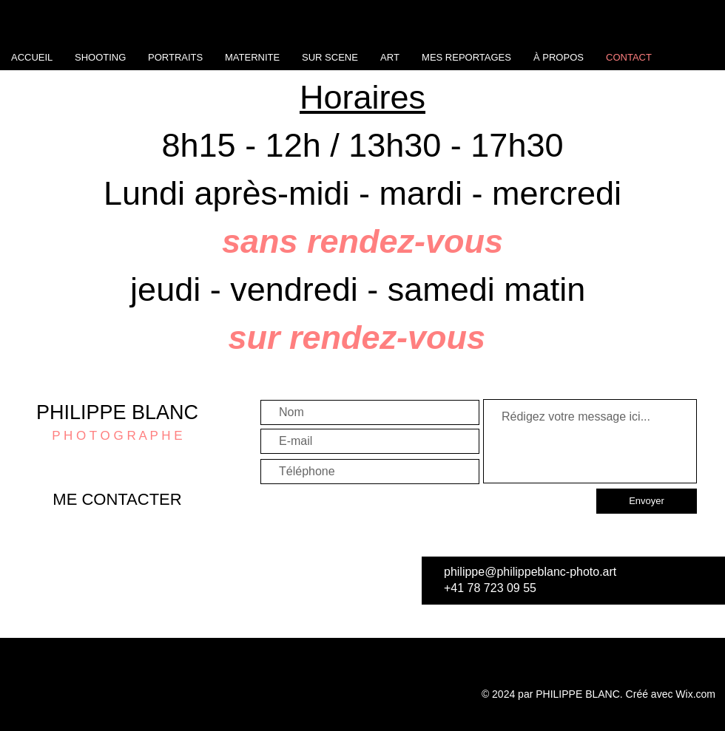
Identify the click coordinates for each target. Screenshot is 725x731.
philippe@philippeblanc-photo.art (530, 571)
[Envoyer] (646, 501)
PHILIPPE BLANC (117, 412)
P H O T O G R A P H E (117, 436)
